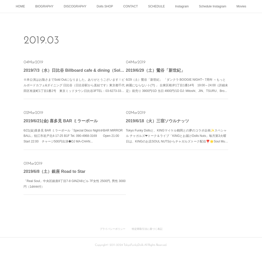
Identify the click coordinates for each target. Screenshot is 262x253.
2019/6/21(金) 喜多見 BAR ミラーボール (61, 121)
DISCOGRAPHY (75, 6)
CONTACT (130, 6)
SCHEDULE (156, 6)
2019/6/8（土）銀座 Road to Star (54, 171)
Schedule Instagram (212, 6)
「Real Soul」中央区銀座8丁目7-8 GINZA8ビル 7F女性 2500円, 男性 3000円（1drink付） (75, 183)
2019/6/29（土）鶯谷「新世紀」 (155, 70)
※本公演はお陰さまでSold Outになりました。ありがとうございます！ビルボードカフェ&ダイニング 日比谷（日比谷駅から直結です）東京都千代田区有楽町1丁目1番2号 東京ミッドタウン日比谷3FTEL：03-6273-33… (74, 85)
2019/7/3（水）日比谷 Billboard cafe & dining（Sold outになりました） (75, 70)
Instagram (182, 6)
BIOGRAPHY (44, 6)
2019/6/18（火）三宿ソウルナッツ (157, 121)
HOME (20, 6)
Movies (241, 6)
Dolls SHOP (105, 6)
